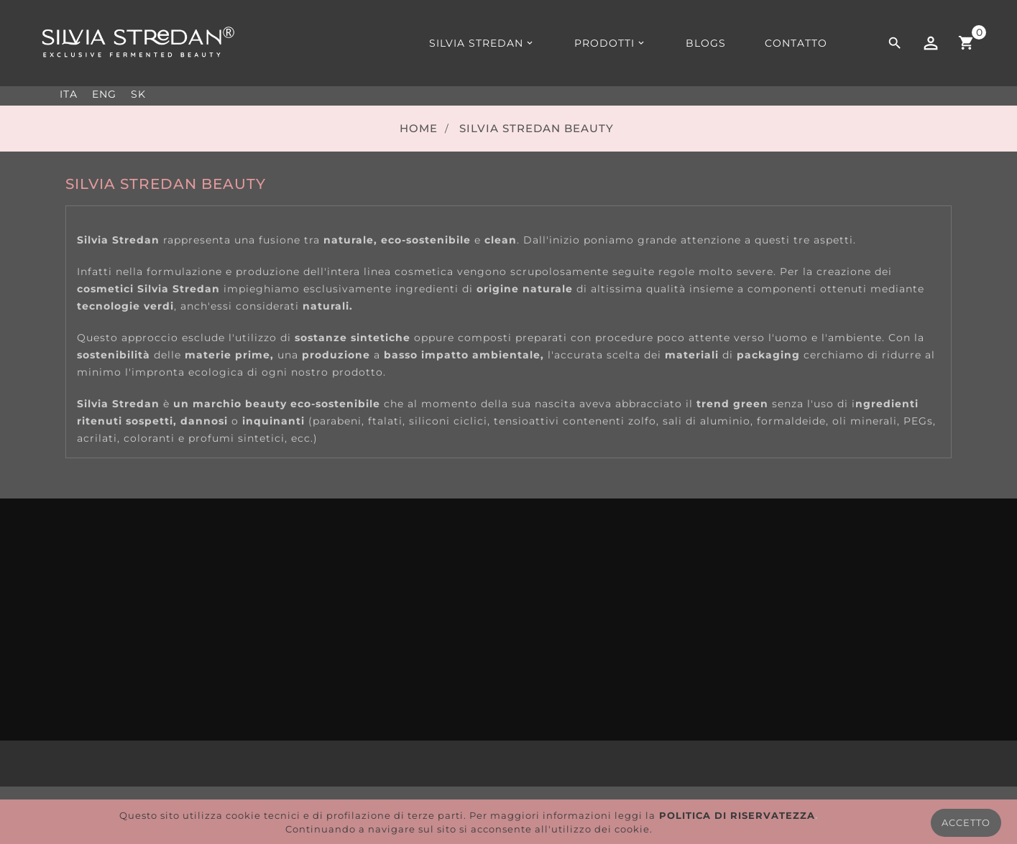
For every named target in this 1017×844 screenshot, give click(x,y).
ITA (69, 94)
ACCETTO (966, 822)
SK (138, 94)
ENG (104, 94)
